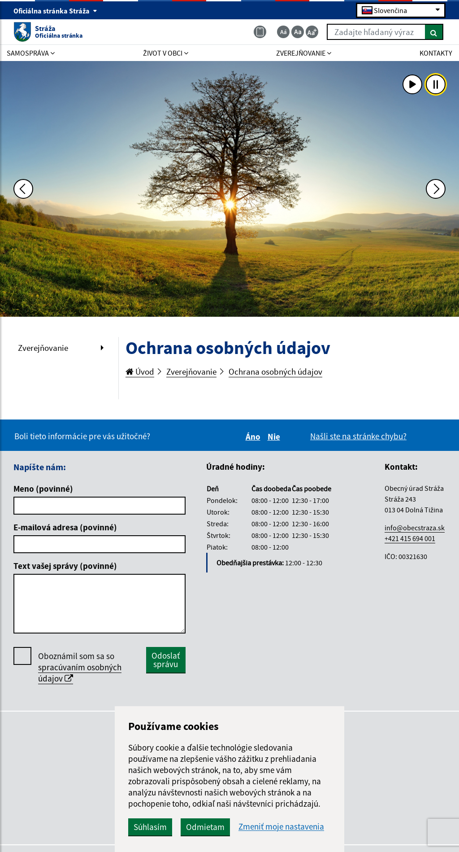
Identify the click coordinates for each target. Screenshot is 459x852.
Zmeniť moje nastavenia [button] (281, 826)
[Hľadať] (434, 32)
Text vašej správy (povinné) (65, 565)
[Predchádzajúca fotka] (23, 189)
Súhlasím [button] (150, 826)
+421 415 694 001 (410, 538)
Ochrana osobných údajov (275, 371)
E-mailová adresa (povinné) (65, 527)
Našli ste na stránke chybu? (358, 436)
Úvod (140, 371)
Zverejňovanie (43, 347)
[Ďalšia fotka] (436, 189)
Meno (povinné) (43, 488)
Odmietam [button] (205, 826)
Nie (275, 436)
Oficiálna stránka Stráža (55, 10)
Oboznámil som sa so (79, 667)
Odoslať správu (166, 659)
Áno (254, 436)
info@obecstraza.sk (415, 527)
